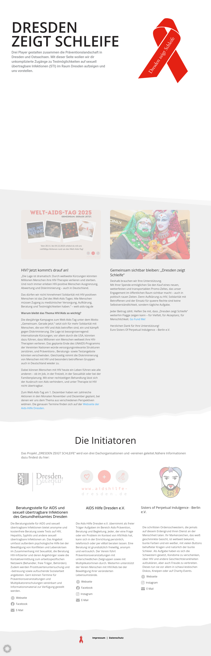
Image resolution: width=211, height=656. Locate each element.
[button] (7, 648)
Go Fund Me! (137, 319)
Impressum (98, 637)
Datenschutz (116, 637)
